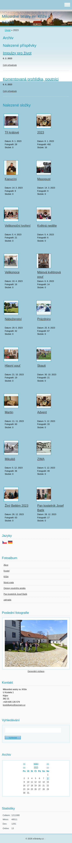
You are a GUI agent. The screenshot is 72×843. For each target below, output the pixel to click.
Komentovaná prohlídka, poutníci (30, 79)
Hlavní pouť (13, 365)
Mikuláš (10, 459)
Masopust (43, 179)
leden (36, 764)
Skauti (41, 365)
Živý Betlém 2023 (16, 505)
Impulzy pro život (17, 53)
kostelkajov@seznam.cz (14, 705)
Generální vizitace (36, 671)
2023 (40, 132)
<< (24, 764)
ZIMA (41, 459)
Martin (9, 412)
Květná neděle (47, 225)
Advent (42, 412)
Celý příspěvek (10, 65)
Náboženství (13, 319)
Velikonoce (12, 272)
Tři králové (12, 132)
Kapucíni (11, 179)
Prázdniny (44, 319)
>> (48, 764)
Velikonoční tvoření (17, 225)
